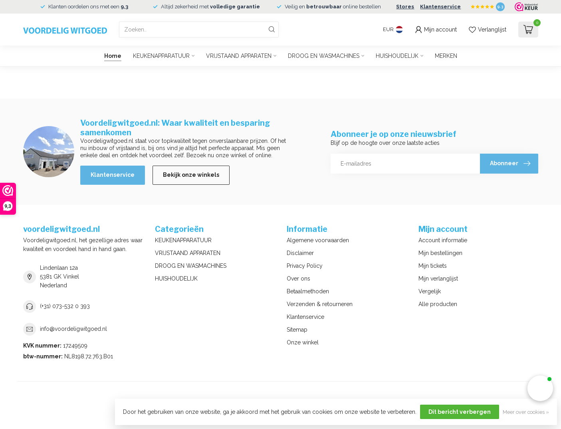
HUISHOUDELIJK (397, 56)
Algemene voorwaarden (318, 240)
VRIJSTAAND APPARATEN (239, 56)
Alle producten (437, 304)
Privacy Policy (305, 266)
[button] (540, 388)
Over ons (298, 278)
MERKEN (446, 56)
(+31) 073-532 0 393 (65, 306)
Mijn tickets (432, 266)
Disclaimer (300, 253)
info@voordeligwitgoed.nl (73, 329)
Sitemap (297, 329)
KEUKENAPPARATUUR (161, 56)
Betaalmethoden (308, 291)
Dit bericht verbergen (459, 412)
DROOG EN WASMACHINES (323, 56)
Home (112, 56)
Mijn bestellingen (440, 253)
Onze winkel (303, 342)
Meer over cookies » (526, 412)
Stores (405, 7)
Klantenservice (440, 7)
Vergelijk (429, 291)
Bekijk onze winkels (191, 175)
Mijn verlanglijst (438, 278)
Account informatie (442, 240)
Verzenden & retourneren (320, 304)
